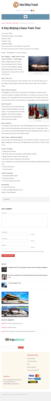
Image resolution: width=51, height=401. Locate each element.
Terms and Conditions (33, 370)
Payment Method (31, 367)
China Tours (9, 23)
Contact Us (26, 10)
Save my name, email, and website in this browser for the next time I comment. (24, 251)
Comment (4, 213)
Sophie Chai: (5, 323)
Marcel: (3, 331)
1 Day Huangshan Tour (14, 283)
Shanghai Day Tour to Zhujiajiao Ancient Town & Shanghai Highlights (27, 267)
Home (3, 23)
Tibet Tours (15, 23)
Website (4, 245)
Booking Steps (31, 358)
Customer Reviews (32, 361)
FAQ (28, 364)
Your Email (4, 238)
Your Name (4, 232)
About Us (18, 10)
